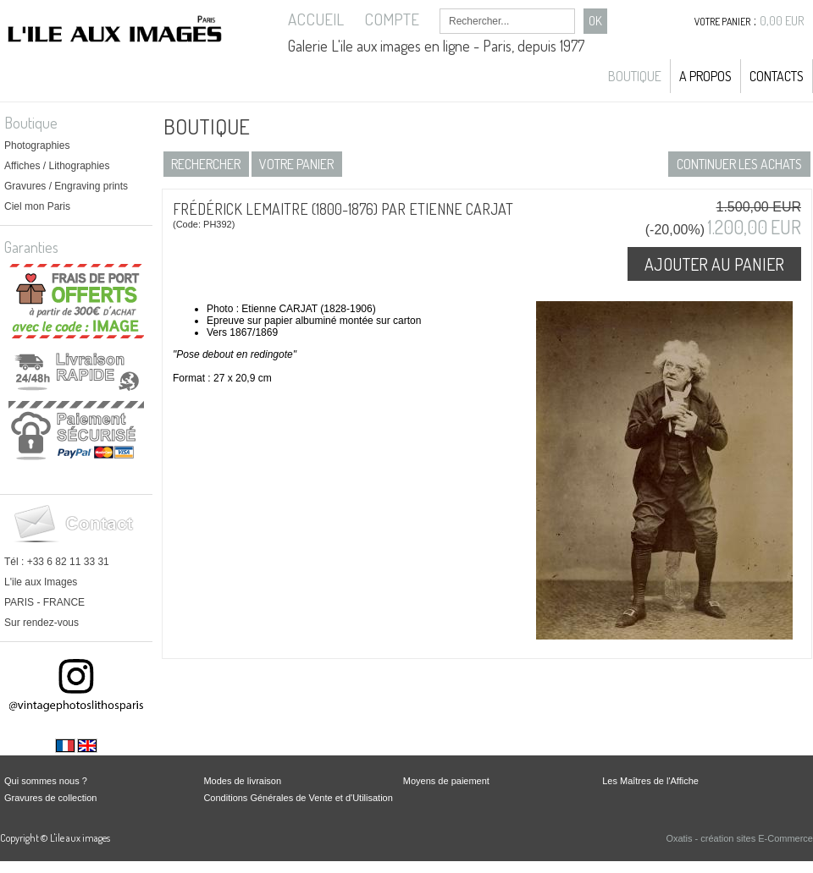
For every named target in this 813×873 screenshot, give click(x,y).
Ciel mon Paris (37, 206)
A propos (705, 76)
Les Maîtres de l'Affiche (650, 781)
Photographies (36, 145)
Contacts (776, 76)
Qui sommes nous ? (45, 781)
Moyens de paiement (446, 781)
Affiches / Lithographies (57, 166)
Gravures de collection (50, 798)
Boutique (634, 76)
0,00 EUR (782, 21)
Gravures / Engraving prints (66, 186)
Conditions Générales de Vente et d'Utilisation (297, 798)
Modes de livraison (242, 781)
